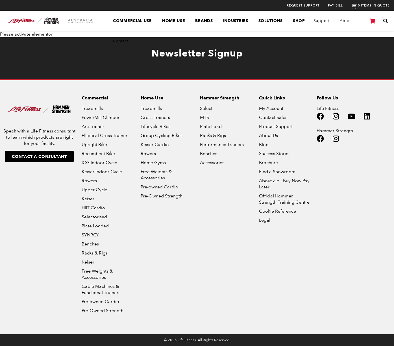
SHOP (299, 20)
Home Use (173, 20)
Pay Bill (335, 5)
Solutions (270, 20)
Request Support (303, 5)
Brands (204, 20)
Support (322, 20)
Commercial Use (132, 20)
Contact (120, 41)
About (346, 20)
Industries (235, 20)
